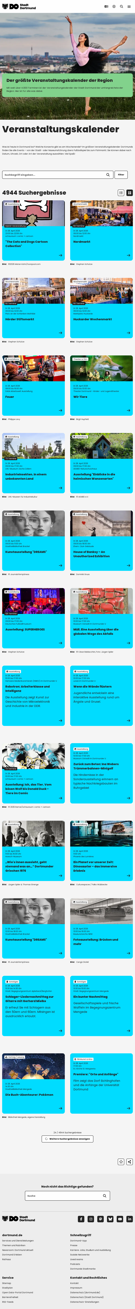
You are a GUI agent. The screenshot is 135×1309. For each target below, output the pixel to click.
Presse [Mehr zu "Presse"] (73, 1245)
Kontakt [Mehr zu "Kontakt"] (74, 1283)
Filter (121, 174)
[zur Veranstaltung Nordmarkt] (101, 230)
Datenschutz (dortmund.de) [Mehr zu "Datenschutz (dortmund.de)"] (85, 1292)
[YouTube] (120, 1219)
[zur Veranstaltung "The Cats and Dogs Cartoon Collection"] (33, 230)
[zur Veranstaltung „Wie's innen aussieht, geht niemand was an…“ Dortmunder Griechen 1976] (33, 851)
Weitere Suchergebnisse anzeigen (67, 1138)
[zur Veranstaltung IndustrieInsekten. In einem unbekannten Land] (33, 463)
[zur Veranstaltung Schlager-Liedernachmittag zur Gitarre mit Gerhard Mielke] (33, 1006)
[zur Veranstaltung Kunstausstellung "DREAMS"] (33, 541)
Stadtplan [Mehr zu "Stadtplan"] (7, 1287)
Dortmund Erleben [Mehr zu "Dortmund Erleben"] (12, 1254)
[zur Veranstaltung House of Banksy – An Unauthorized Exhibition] (101, 541)
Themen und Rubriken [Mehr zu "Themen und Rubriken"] (13, 1245)
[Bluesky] (110, 1219)
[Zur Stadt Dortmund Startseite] (19, 6)
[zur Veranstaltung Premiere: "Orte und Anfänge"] (101, 1083)
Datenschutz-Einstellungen (84, 1302)
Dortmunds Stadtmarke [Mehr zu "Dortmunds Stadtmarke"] (83, 1268)
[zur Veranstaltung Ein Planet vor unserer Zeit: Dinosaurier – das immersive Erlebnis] (101, 851)
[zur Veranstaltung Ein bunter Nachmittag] (101, 1006)
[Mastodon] (100, 1219)
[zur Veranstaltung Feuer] (33, 385)
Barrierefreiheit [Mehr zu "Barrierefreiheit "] (10, 1297)
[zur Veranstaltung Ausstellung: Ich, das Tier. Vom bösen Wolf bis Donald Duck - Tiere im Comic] (33, 773)
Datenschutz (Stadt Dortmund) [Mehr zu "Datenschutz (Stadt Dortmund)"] (87, 1297)
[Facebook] (81, 1219)
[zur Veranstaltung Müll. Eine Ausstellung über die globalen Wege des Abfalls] (101, 618)
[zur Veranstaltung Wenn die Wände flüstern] (101, 696)
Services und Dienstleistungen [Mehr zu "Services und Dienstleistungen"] (18, 1240)
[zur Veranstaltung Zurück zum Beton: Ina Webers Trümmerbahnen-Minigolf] (101, 773)
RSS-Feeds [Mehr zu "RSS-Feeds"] (7, 1301)
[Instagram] (91, 1219)
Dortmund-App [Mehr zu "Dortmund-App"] (78, 1240)
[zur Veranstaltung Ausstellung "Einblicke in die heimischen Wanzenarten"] (101, 463)
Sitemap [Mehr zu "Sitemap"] (6, 1283)
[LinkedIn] (129, 1219)
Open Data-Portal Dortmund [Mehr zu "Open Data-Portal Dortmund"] (17, 1292)
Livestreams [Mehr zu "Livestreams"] (76, 1259)
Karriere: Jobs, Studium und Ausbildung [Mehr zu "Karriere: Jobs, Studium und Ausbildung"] (90, 1250)
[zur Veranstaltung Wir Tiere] (101, 385)
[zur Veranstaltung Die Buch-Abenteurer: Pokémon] (33, 1083)
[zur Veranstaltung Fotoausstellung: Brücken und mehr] (101, 928)
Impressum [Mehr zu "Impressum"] (76, 1287)
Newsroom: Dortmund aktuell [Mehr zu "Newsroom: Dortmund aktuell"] (17, 1250)
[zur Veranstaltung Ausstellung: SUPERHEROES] (33, 618)
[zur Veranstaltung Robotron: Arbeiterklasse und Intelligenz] (33, 696)
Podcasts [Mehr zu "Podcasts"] (75, 1264)
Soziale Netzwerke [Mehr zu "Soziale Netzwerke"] (79, 1254)
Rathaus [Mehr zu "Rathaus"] (6, 1259)
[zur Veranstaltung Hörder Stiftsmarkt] (33, 308)
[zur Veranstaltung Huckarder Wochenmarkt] (101, 308)
